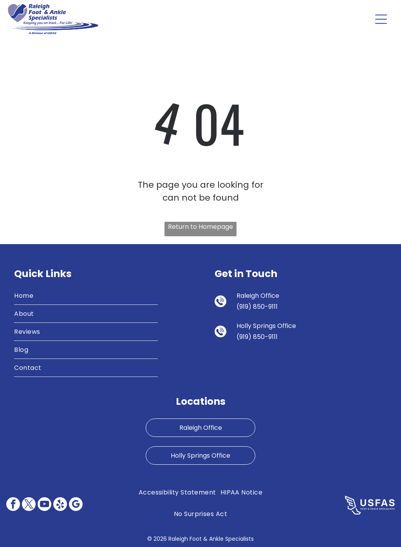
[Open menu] (381, 19)
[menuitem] (86, 296)
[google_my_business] (76, 505)
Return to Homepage (200, 226)
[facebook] (13, 505)
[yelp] (60, 505)
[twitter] (29, 505)
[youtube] (44, 505)
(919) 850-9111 (257, 306)
